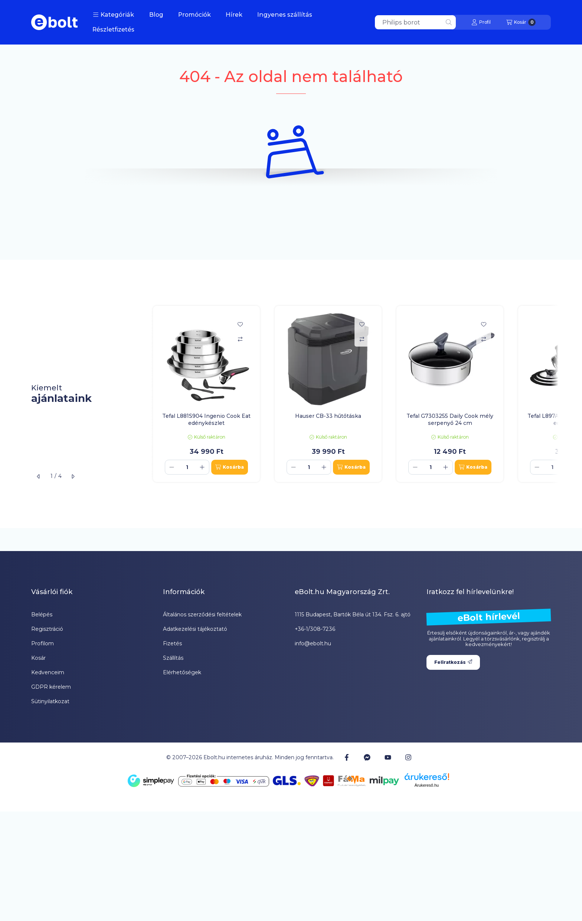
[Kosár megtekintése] (521, 22)
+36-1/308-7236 (315, 629)
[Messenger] (367, 757)
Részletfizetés (113, 29)
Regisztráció (47, 629)
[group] (352, 393)
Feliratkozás (453, 662)
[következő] (72, 476)
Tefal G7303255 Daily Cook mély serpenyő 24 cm (449, 419)
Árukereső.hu (427, 785)
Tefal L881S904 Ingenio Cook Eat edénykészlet (206, 419)
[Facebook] (346, 757)
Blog (156, 14)
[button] (113, 14)
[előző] (38, 476)
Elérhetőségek (182, 672)
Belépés (41, 614)
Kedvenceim (47, 672)
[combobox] (415, 22)
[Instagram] (408, 757)
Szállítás (173, 658)
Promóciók (194, 14)
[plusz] (202, 467)
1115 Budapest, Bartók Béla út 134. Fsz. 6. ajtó (353, 614)
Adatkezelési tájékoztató (195, 629)
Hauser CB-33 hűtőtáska (328, 416)
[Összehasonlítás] (240, 339)
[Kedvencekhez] (240, 324)
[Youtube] (387, 757)
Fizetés (172, 643)
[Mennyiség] (187, 467)
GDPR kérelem (51, 687)
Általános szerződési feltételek (202, 614)
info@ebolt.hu (313, 643)
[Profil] (481, 22)
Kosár (38, 658)
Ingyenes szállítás (284, 14)
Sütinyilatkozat (50, 701)
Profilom (42, 643)
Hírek (234, 14)
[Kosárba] (229, 467)
